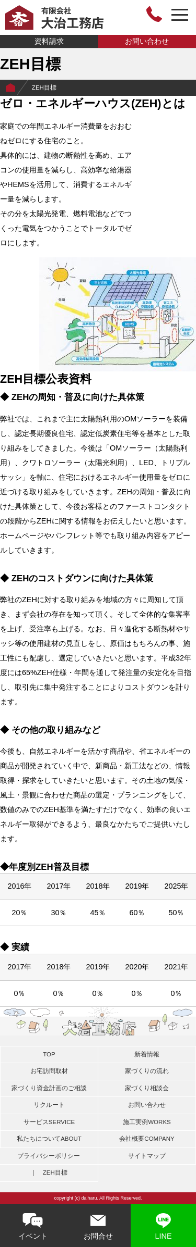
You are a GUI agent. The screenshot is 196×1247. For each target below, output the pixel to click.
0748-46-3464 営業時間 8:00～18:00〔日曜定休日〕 (154, 14)
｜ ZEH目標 (48, 1172)
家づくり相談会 (147, 1088)
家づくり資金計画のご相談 (49, 1088)
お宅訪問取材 (49, 1071)
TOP (49, 1054)
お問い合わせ (147, 41)
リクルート (49, 1105)
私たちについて (49, 1139)
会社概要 (146, 1139)
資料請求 (49, 41)
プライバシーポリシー (48, 1156)
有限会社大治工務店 (54, 17)
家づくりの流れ (147, 1071)
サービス (49, 1122)
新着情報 (146, 1054)
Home (10, 88)
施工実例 (147, 1122)
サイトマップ (147, 1156)
